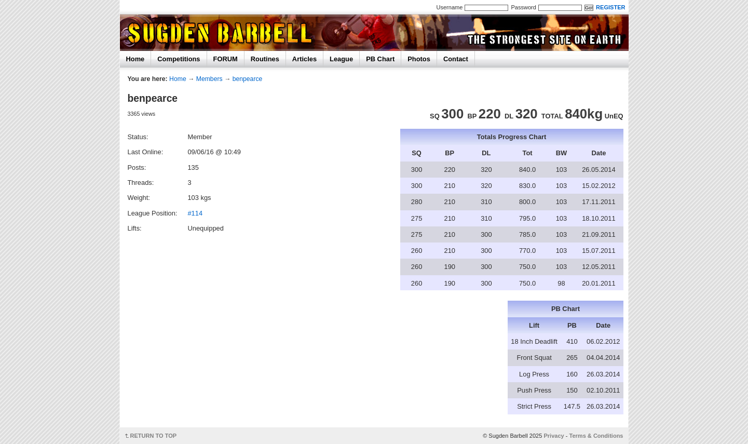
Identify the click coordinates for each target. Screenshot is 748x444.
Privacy (553, 436)
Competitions (178, 59)
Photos (418, 59)
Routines (265, 59)
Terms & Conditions (596, 436)
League (341, 59)
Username (450, 7)
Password (523, 7)
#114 (194, 213)
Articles (304, 59)
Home (135, 59)
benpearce (248, 79)
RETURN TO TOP (153, 436)
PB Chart (380, 59)
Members (209, 79)
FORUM (225, 59)
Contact (455, 59)
